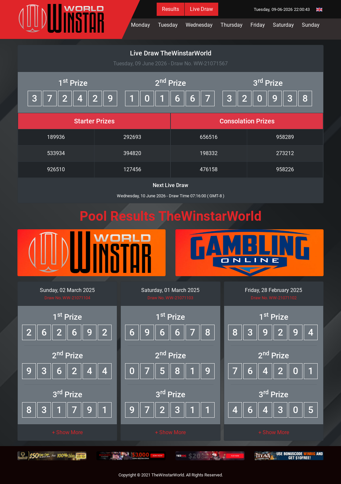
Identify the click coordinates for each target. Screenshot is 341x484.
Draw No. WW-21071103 (170, 297)
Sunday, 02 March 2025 (67, 290)
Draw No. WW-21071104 (67, 297)
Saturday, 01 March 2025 (170, 290)
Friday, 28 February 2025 (273, 290)
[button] (67, 432)
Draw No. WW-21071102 (274, 297)
